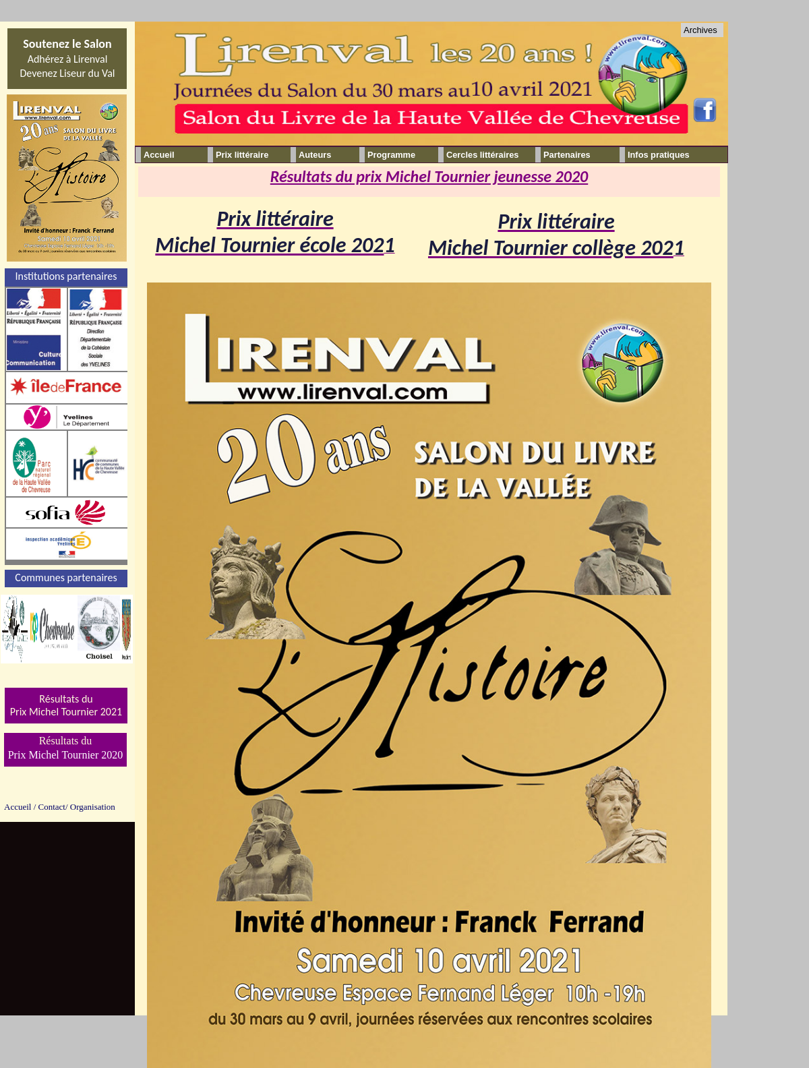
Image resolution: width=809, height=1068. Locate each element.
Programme (391, 155)
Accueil (159, 155)
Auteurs (315, 155)
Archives (700, 30)
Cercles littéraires (482, 155)
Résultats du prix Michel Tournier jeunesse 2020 (429, 176)
